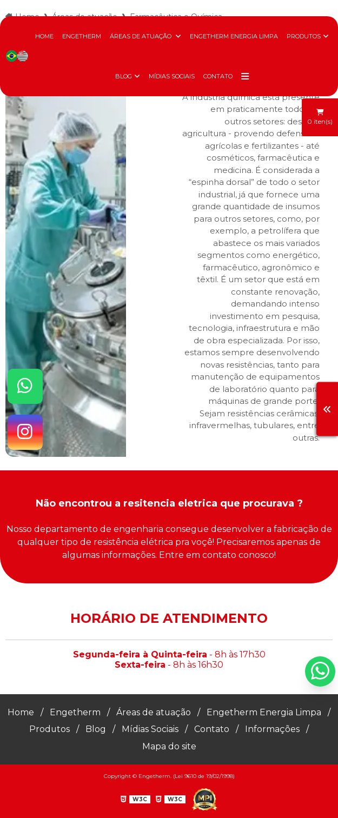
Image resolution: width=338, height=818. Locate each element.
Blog (123, 76)
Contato (218, 76)
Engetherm (81, 36)
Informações (273, 729)
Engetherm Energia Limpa (234, 36)
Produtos (304, 36)
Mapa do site (169, 746)
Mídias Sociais (172, 76)
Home (44, 36)
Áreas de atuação (141, 36)
